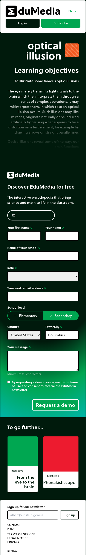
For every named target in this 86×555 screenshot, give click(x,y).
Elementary (25, 315)
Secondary (60, 315)
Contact (14, 525)
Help (10, 529)
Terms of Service (21, 534)
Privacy (13, 542)
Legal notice (17, 538)
